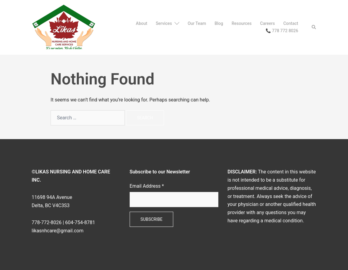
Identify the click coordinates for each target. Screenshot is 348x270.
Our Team (197, 23)
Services (164, 23)
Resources (242, 23)
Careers (267, 23)
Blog (218, 23)
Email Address (147, 186)
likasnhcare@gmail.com (58, 231)
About (141, 23)
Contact (290, 23)
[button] (314, 27)
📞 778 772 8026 (282, 30)
